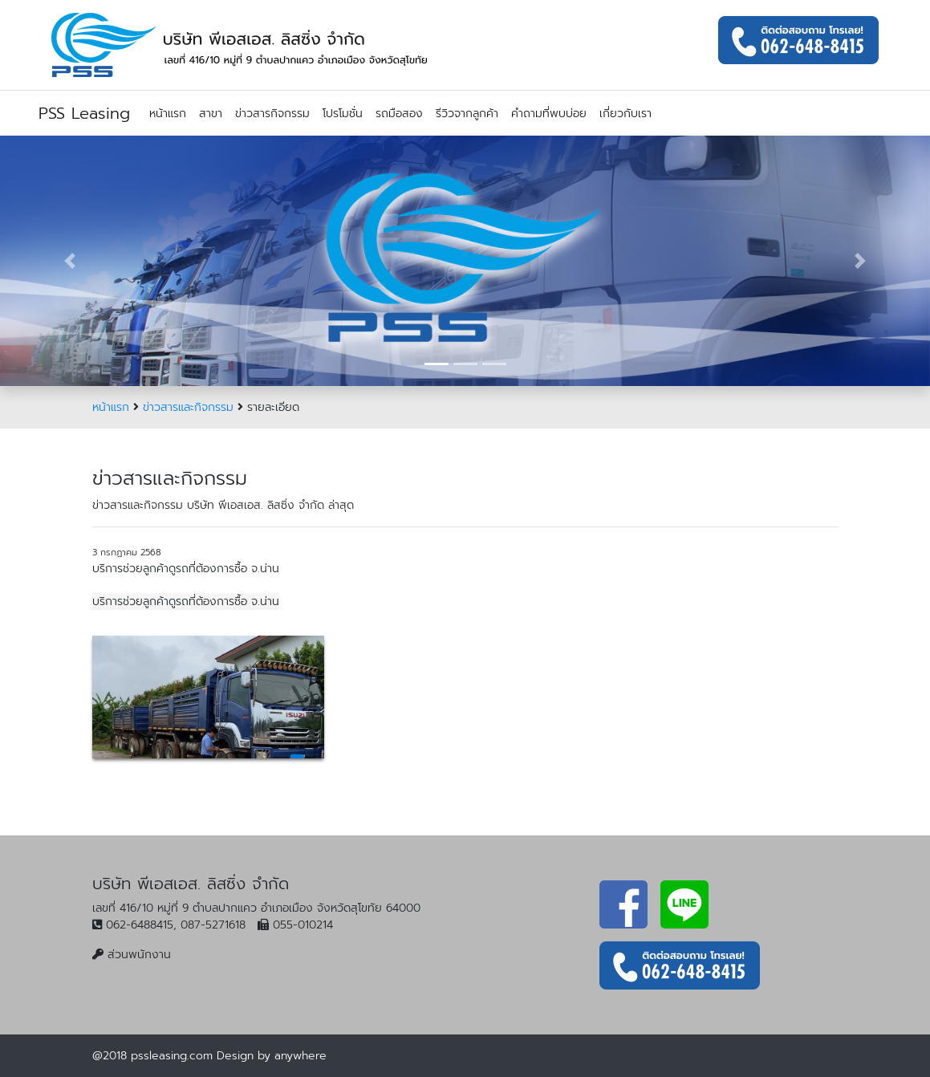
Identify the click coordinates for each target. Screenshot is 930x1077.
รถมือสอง (399, 113)
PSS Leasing (84, 113)
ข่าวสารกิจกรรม (272, 113)
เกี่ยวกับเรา (625, 113)
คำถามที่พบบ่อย (549, 113)
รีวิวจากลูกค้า (467, 113)
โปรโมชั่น (343, 113)
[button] (70, 261)
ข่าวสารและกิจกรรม (188, 407)
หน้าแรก (167, 113)
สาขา (210, 113)
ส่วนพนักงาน (139, 954)
